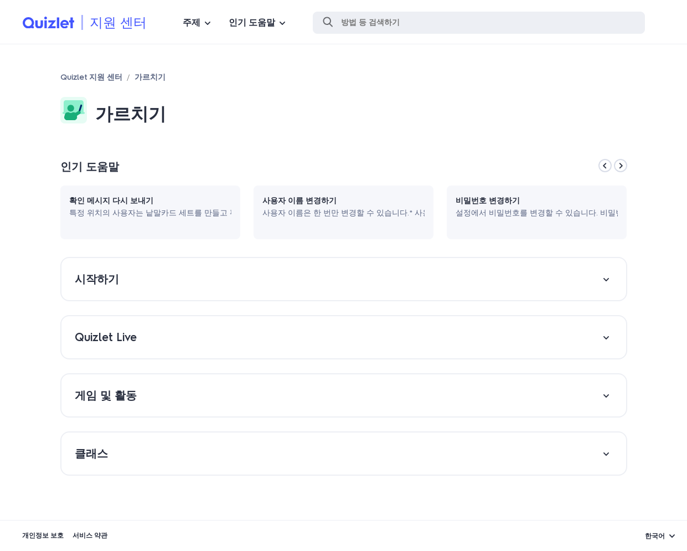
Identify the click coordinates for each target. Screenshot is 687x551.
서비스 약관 (90, 535)
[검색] (479, 23)
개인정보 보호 (43, 535)
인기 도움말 (252, 22)
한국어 (655, 536)
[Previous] (605, 165)
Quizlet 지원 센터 (91, 77)
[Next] (620, 165)
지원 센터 (118, 22)
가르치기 (150, 77)
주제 (191, 22)
